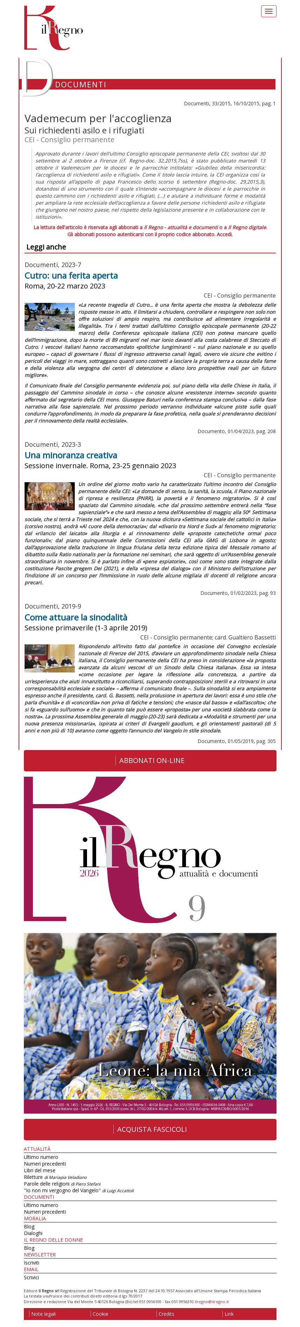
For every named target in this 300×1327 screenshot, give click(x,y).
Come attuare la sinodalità (76, 617)
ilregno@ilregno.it (212, 1301)
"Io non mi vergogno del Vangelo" (79, 1190)
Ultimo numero (41, 1157)
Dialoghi (33, 1233)
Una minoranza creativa (71, 455)
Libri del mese (39, 1170)
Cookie (99, 1314)
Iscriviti (31, 1262)
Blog (29, 1226)
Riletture (55, 1177)
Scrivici (31, 1277)
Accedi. (225, 234)
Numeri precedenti (45, 1163)
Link (228, 1314)
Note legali (42, 1314)
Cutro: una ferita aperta (71, 275)
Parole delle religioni (62, 1183)
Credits (165, 1314)
